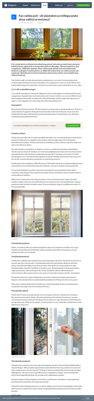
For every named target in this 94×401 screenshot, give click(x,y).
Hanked (25, 5)
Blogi (44, 5)
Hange (10, 5)
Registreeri (59, 5)
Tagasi (13, 17)
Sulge (87, 398)
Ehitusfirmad (35, 5)
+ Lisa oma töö (83, 5)
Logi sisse (70, 5)
